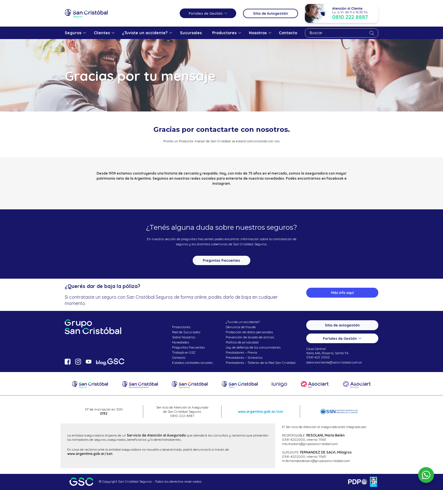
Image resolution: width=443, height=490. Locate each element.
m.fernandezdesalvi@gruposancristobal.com (316, 461)
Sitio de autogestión (342, 325)
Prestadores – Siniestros (244, 357)
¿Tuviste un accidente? (243, 322)
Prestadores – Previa (241, 352)
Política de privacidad (242, 342)
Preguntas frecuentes (221, 260)
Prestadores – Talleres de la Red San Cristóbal (261, 362)
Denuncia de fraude (241, 327)
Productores (181, 327)
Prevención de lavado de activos (250, 337)
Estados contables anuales (192, 362)
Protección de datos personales (249, 332)
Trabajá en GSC (184, 352)
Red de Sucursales (186, 332)
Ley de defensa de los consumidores (253, 347)
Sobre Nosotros (183, 337)
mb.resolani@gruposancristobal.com (310, 444)
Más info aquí (342, 293)
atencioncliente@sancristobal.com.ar (334, 362)
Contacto (178, 357)
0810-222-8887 (182, 416)
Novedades (180, 342)
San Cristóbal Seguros (86, 13)
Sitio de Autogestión (270, 13)
